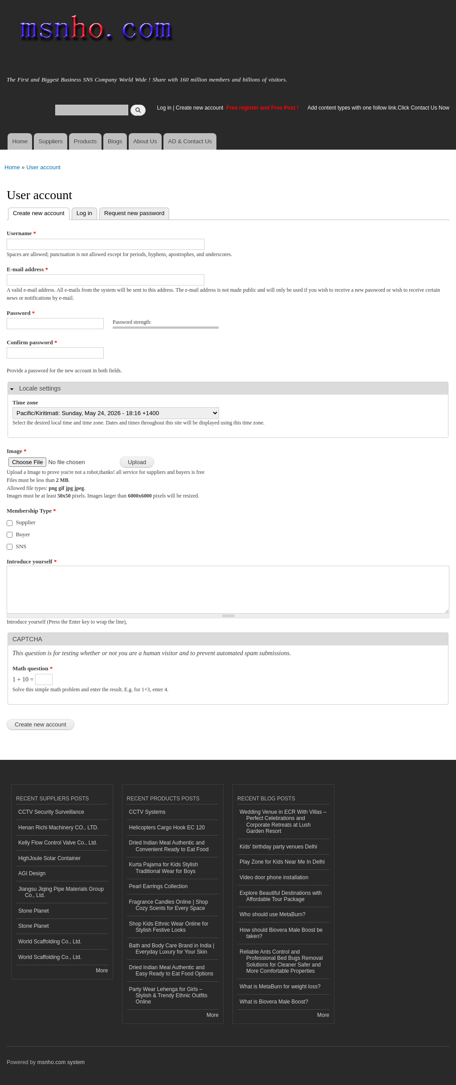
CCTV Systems (147, 812)
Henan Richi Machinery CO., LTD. (58, 827)
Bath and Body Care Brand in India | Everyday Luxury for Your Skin (172, 948)
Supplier (26, 522)
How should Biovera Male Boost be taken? (281, 933)
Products (85, 141)
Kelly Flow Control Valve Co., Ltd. (58, 843)
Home (20, 141)
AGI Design (31, 873)
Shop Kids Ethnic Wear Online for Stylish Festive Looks (168, 927)
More (102, 970)
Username (21, 233)
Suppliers (51, 141)
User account (43, 167)
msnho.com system (61, 1062)
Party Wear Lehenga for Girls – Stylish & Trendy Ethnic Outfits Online (168, 995)
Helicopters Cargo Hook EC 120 (167, 827)
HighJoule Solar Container (49, 858)
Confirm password (32, 342)
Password (21, 313)
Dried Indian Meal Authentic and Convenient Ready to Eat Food (169, 846)
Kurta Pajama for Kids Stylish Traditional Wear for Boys (163, 867)
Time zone (25, 402)
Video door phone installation (274, 877)
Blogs (115, 141)
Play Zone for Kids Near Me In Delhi (282, 862)
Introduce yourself (32, 561)
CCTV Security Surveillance (51, 812)
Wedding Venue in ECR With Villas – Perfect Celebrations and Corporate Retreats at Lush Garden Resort (283, 821)
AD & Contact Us (190, 141)
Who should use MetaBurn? (272, 914)
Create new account (200, 108)
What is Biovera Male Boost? (274, 1002)
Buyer (23, 534)
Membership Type (31, 510)
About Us (145, 141)
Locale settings (40, 388)
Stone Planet (33, 911)
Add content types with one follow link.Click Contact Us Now (378, 108)
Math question (32, 668)
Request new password (134, 213)
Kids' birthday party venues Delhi (278, 847)
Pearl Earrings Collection (158, 886)
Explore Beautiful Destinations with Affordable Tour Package (281, 896)
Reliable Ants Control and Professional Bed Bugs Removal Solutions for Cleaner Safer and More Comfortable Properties (281, 961)
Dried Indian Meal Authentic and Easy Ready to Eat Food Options (171, 970)
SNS (21, 546)
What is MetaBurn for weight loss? (280, 986)
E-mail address (27, 269)
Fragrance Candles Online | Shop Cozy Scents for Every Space (168, 905)
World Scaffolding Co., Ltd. (49, 941)
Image (16, 451)
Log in (164, 108)
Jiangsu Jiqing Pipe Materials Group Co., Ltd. (61, 892)
